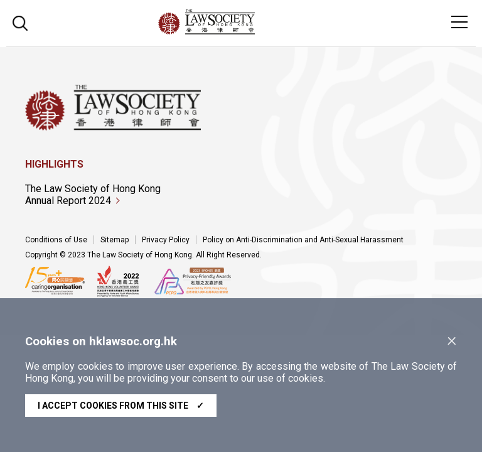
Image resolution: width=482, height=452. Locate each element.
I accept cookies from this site (121, 406)
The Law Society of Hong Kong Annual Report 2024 (93, 195)
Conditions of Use (56, 239)
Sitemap (114, 239)
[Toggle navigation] (459, 22)
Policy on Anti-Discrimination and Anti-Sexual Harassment (303, 239)
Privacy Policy (166, 239)
